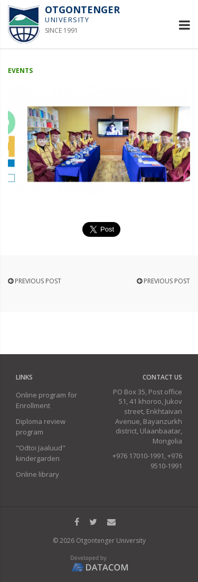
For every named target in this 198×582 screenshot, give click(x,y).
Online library (37, 474)
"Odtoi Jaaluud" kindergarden (40, 453)
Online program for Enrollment (46, 400)
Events (20, 70)
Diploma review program (40, 427)
